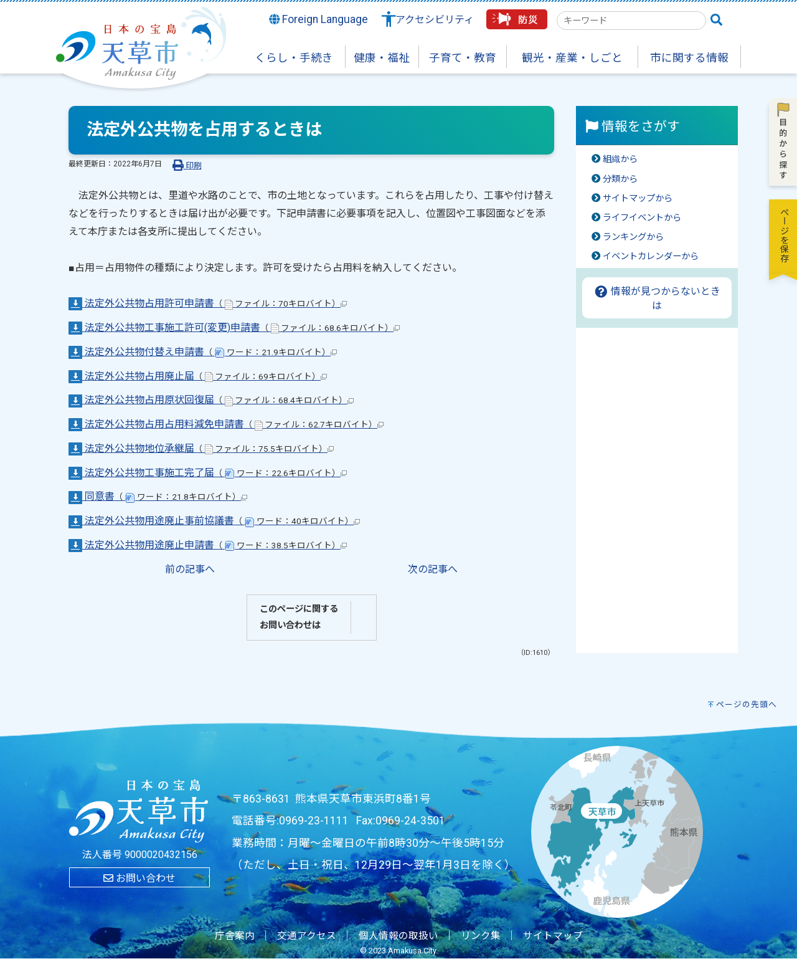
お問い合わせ (139, 878)
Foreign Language (319, 19)
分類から (620, 179)
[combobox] (631, 20)
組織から (620, 159)
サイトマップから (637, 198)
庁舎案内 (235, 936)
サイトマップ (553, 936)
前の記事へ (190, 569)
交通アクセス (306, 936)
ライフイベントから (642, 217)
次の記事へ (433, 569)
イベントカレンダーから (651, 256)
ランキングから (633, 237)
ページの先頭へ (746, 704)
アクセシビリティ (434, 20)
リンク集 (481, 936)
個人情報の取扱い (398, 936)
